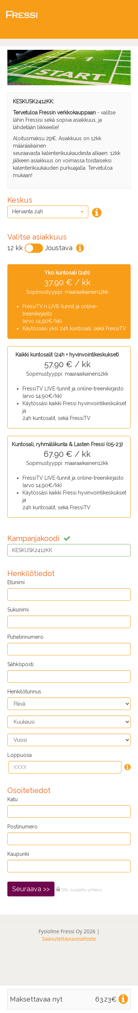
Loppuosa (19, 755)
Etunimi (16, 582)
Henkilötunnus (24, 692)
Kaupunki (18, 854)
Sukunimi (18, 610)
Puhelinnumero (25, 637)
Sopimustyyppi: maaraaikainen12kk (67, 301)
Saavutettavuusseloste (69, 938)
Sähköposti (20, 664)
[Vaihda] (34, 248)
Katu (12, 799)
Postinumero (22, 827)
